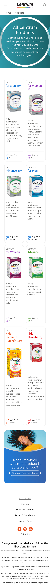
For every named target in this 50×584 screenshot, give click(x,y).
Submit (44, 5)
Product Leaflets (25, 509)
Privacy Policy (25, 521)
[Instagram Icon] (25, 529)
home (8, 13)
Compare (12, 158)
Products (19, 13)
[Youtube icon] (31, 529)
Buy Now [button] (14, 155)
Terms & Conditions (25, 515)
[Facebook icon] (19, 529)
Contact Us (25, 498)
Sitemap (25, 504)
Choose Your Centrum (25, 473)
